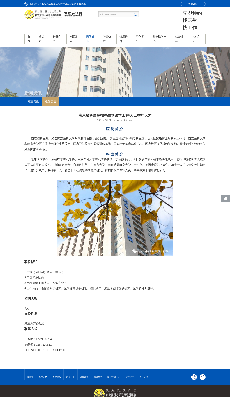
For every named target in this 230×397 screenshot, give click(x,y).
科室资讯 (33, 90)
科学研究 (98, 366)
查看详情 (193, 4)
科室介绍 (43, 366)
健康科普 (84, 366)
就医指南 (130, 366)
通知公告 (50, 90)
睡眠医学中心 (113, 366)
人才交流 (143, 366)
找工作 (196, 18)
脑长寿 (30, 366)
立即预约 (197, 11)
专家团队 (56, 366)
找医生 (196, 15)
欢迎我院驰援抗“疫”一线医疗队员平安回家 (64, 3)
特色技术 (70, 366)
